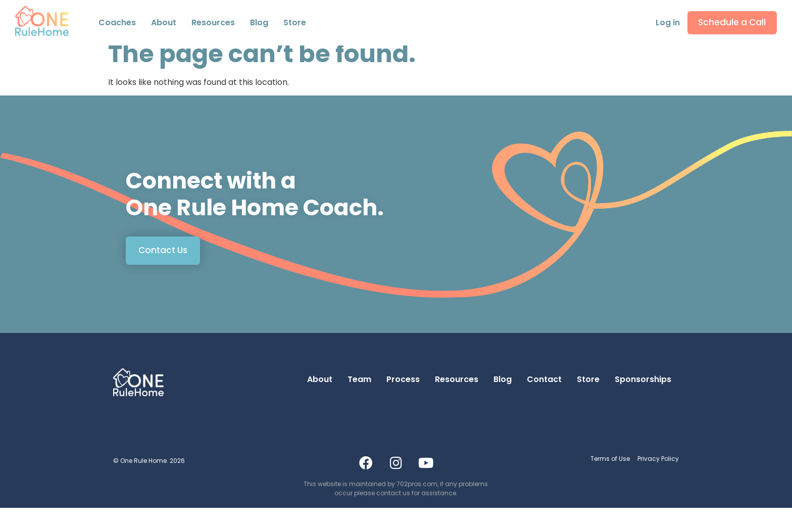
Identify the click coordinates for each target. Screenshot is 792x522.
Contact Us (162, 264)
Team (359, 393)
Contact (544, 393)
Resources (213, 24)
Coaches (117, 24)
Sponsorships (643, 393)
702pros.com (417, 498)
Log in (664, 24)
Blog (259, 24)
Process (403, 393)
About (319, 393)
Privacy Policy (658, 472)
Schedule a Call (730, 24)
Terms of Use (610, 472)
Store (294, 24)
